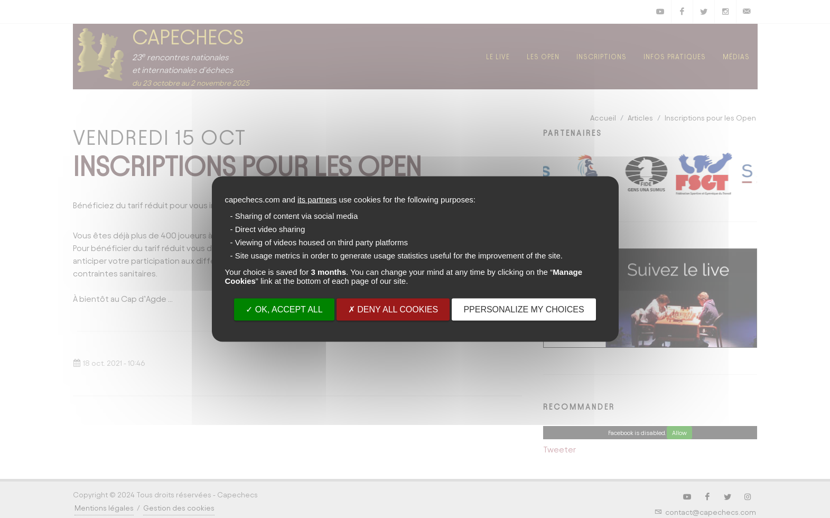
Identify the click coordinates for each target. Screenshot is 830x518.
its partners (317, 199)
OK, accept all (284, 309)
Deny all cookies (393, 309)
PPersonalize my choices (523, 309)
